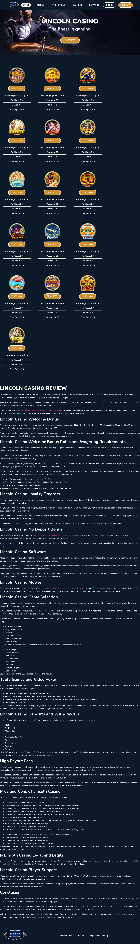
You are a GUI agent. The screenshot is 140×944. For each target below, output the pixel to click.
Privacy (80, 935)
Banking (76, 5)
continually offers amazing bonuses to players (41, 410)
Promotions (58, 5)
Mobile (40, 5)
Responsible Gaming (98, 935)
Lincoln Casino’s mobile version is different (62, 588)
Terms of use (66, 935)
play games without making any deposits (52, 535)
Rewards (94, 5)
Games (25, 5)
